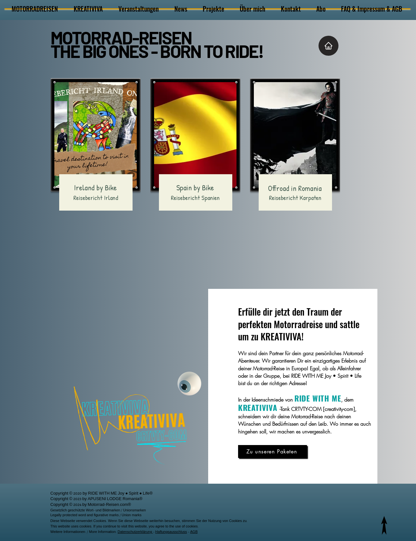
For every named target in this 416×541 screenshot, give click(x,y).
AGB (194, 532)
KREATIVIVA (257, 407)
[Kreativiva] (189, 383)
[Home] (328, 46)
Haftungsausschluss (171, 532)
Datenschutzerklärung (135, 532)
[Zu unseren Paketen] (272, 451)
